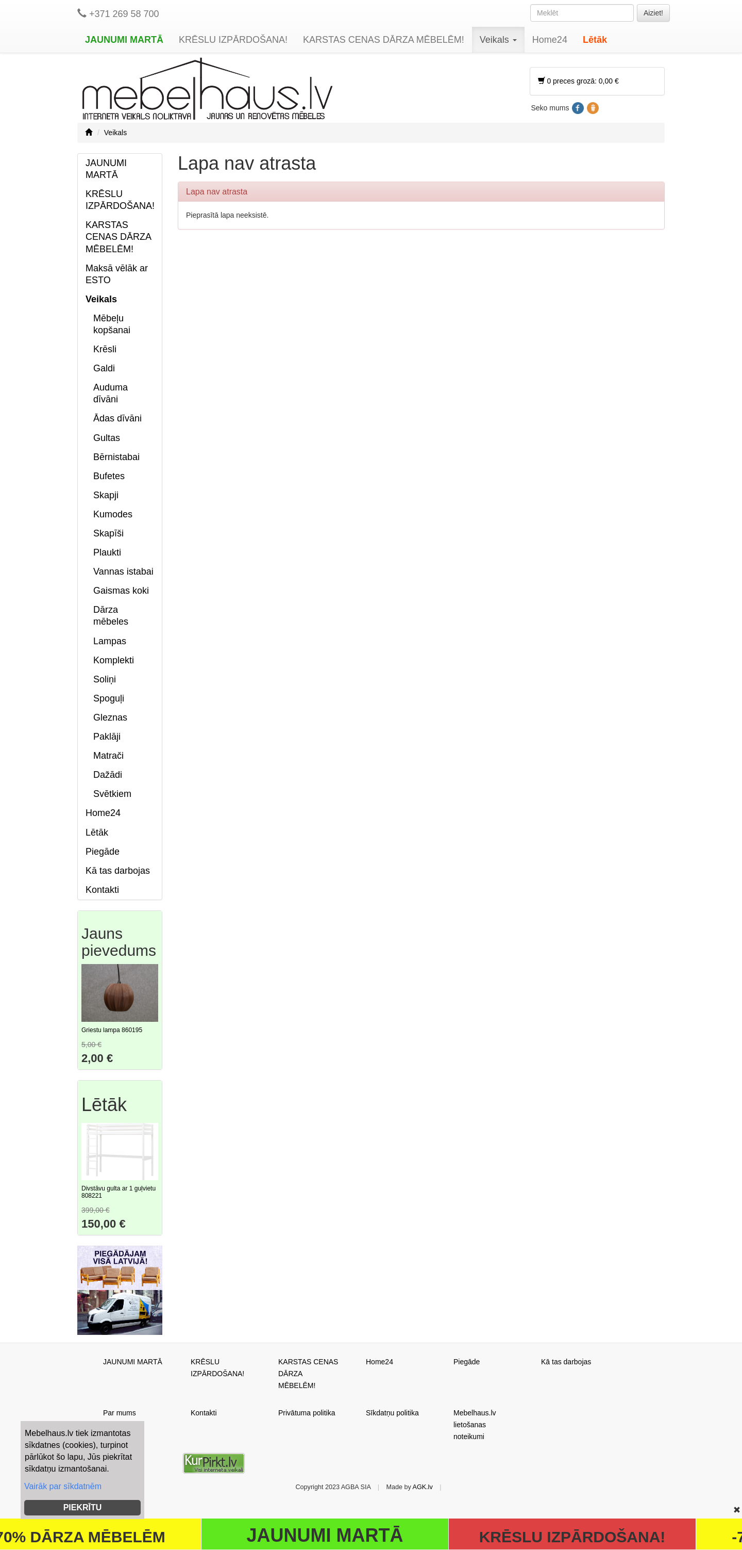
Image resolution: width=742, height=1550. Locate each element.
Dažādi (107, 775)
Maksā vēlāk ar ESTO (117, 274)
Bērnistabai (116, 457)
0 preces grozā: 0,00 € (578, 81)
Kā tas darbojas (118, 871)
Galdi (104, 368)
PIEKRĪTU (82, 1507)
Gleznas (110, 717)
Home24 (549, 40)
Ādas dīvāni (117, 418)
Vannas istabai (123, 571)
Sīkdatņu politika (392, 1413)
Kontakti (102, 890)
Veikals (498, 40)
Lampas (109, 641)
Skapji (106, 495)
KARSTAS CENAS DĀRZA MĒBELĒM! (383, 40)
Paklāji (107, 736)
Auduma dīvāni (110, 393)
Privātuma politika (306, 1413)
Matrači (108, 755)
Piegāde (103, 851)
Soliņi (104, 679)
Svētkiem (112, 794)
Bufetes (109, 476)
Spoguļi (108, 698)
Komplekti (113, 660)
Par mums (119, 1413)
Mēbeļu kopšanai (111, 324)
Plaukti (107, 552)
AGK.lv (423, 1487)
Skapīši (108, 533)
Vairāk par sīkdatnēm (63, 1486)
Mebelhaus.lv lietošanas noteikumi (474, 1425)
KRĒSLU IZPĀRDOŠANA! (233, 40)
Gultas (106, 438)
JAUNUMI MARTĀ (124, 40)
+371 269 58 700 (118, 13)
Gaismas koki (121, 590)
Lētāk (595, 40)
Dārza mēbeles (110, 616)
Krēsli (104, 349)
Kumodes (112, 514)
